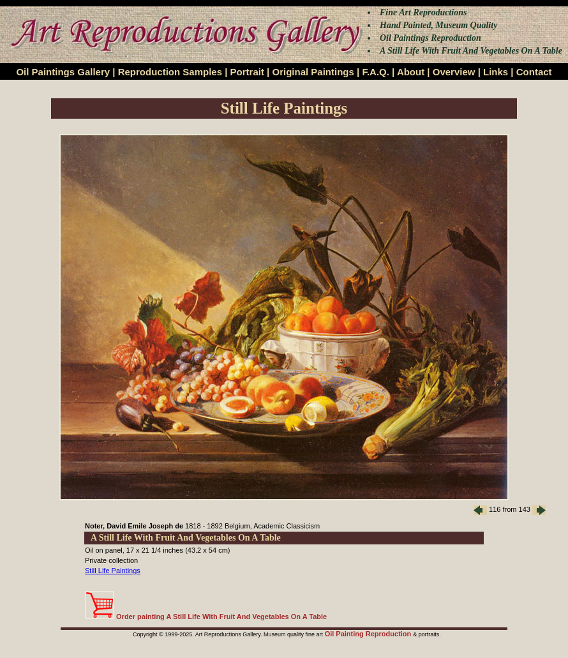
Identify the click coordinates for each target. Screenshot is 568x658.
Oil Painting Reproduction (369, 634)
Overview (454, 71)
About (410, 71)
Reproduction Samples (170, 71)
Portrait (247, 71)
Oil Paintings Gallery (63, 71)
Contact (534, 71)
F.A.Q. (375, 71)
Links (495, 71)
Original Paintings (313, 71)
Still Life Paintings (112, 570)
